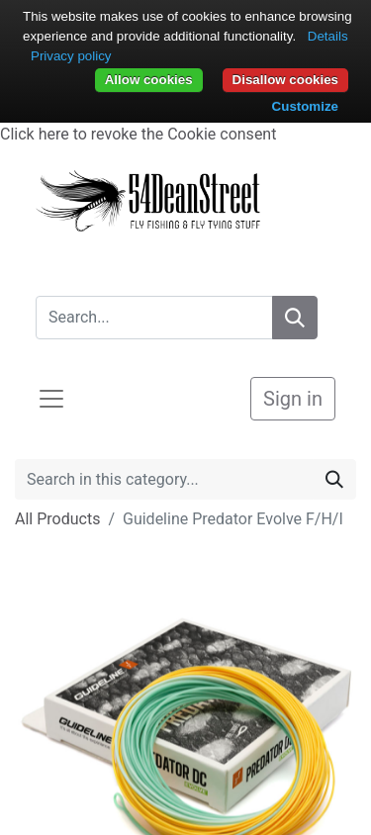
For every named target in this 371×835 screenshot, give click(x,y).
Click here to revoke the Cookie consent (138, 134)
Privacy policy (71, 55)
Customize (305, 106)
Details (328, 36)
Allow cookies (149, 79)
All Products (57, 519)
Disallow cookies (285, 79)
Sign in (293, 399)
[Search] (295, 317)
